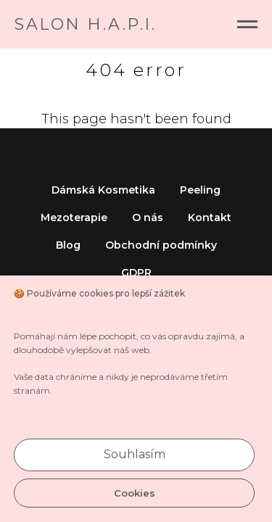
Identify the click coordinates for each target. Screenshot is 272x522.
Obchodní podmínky (161, 245)
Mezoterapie (74, 217)
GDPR (136, 272)
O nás (147, 217)
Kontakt (209, 217)
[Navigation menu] (247, 24)
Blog (68, 245)
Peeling (200, 189)
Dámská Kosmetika (103, 189)
